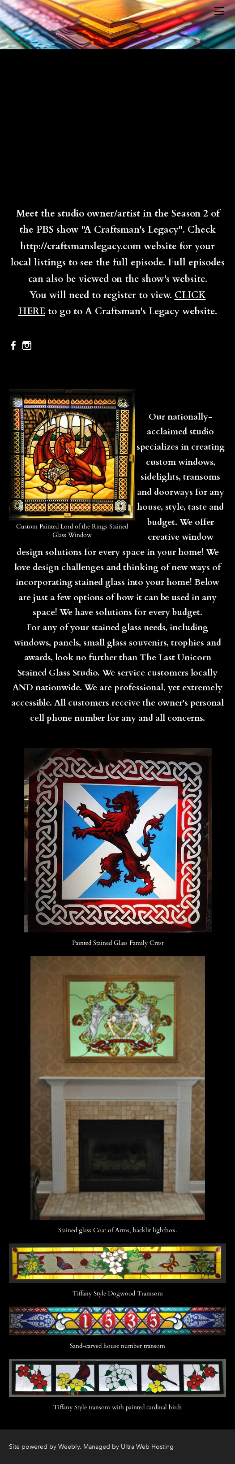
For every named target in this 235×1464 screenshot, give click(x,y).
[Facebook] (13, 345)
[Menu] (219, 11)
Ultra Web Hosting (147, 1447)
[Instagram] (26, 345)
